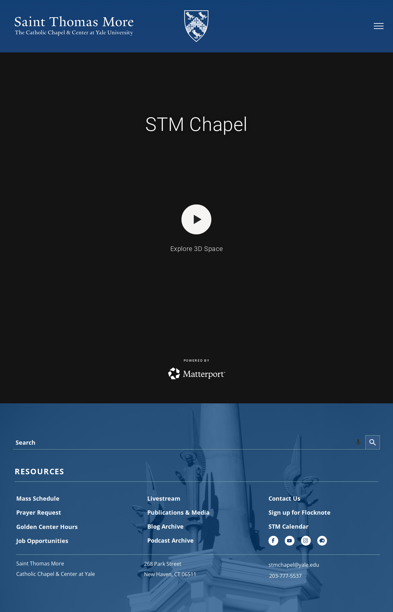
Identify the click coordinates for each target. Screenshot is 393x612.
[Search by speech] (358, 442)
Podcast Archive (170, 540)
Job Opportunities (42, 541)
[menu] (378, 26)
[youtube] (290, 541)
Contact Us (284, 498)
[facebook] (273, 541)
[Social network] (322, 541)
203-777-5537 (285, 575)
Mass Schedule (37, 498)
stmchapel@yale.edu (294, 564)
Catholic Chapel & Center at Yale (55, 573)
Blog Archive (165, 526)
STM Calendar (288, 526)
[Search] (372, 442)
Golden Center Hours (47, 527)
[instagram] (306, 541)
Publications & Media (178, 512)
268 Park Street (162, 563)
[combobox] (189, 442)
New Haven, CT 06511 (170, 574)
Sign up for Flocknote (300, 512)
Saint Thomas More (40, 563)
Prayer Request (38, 512)
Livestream (163, 498)
